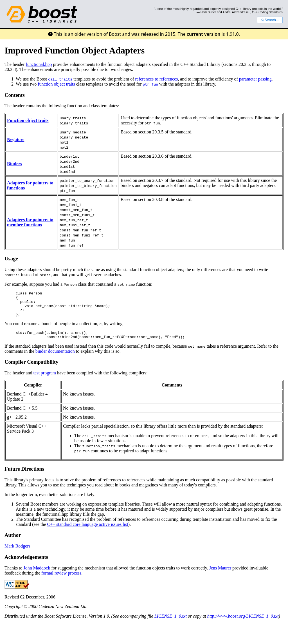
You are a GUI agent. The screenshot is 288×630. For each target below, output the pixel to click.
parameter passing (255, 79)
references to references (156, 79)
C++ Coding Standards (267, 12)
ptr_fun (150, 84)
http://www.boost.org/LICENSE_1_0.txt (243, 622)
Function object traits (28, 120)
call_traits (60, 79)
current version (203, 34)
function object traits (56, 84)
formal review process (61, 579)
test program (44, 379)
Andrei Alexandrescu (236, 12)
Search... (270, 20)
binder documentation (55, 358)
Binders (14, 163)
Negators (15, 139)
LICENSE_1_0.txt (170, 622)
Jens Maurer (220, 574)
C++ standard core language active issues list (87, 531)
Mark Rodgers (17, 552)
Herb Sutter (208, 12)
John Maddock (37, 574)
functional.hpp (39, 64)
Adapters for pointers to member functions (30, 222)
